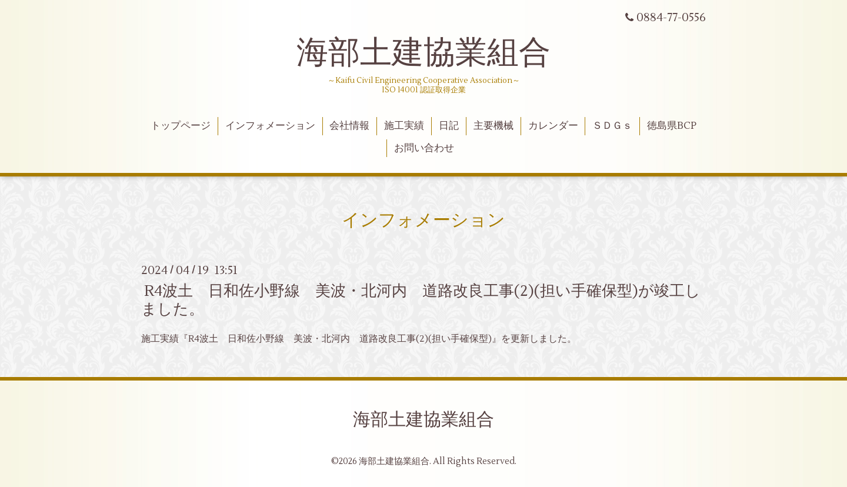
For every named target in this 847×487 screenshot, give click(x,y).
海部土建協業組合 (423, 53)
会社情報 (349, 125)
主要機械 (493, 125)
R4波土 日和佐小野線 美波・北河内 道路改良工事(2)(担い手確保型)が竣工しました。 (421, 300)
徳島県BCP (671, 125)
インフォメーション (270, 125)
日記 (449, 125)
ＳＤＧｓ (612, 125)
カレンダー (553, 125)
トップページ (181, 125)
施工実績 (404, 125)
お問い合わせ (424, 148)
